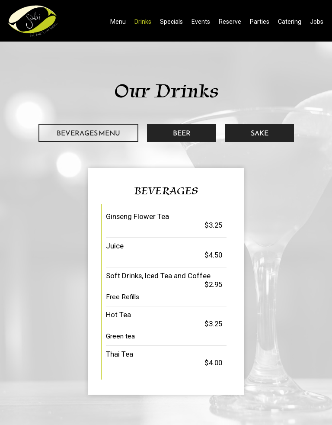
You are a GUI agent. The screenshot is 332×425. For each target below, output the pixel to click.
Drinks (142, 21)
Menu (118, 21)
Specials (171, 21)
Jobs (316, 21)
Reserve (230, 21)
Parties (259, 21)
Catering (289, 21)
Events (201, 21)
